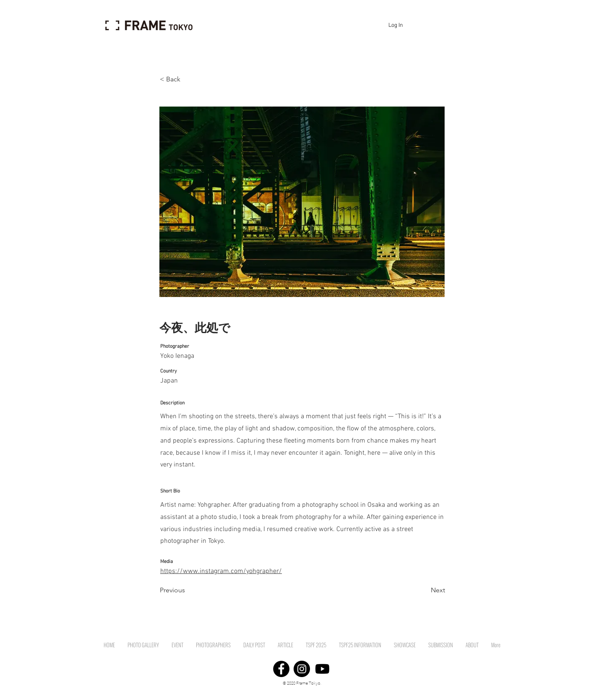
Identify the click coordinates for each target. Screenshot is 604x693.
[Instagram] (302, 669)
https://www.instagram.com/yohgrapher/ (221, 571)
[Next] (424, 590)
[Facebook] (281, 669)
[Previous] (187, 590)
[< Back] (187, 79)
